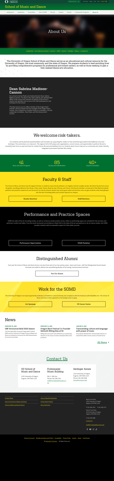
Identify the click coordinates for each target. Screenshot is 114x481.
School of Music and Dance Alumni (15, 440)
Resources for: (72, 1)
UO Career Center (84, 339)
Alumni (64, 51)
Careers (61, 12)
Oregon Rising (9, 433)
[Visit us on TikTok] (96, 464)
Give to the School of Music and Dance (16, 436)
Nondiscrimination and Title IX (44, 473)
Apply (90, 1)
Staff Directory (84, 199)
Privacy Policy (67, 473)
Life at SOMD (43, 12)
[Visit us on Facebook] (87, 464)
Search (103, 1)
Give (98, 1)
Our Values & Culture (42, 51)
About (79, 473)
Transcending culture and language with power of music (92, 364)
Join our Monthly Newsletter (49, 433)
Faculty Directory (30, 199)
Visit (95, 1)
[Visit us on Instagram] (93, 464)
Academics (21, 12)
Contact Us (84, 51)
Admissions (10, 12)
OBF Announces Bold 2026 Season (20, 363)
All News (102, 377)
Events (69, 12)
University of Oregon (51, 476)
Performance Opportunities (30, 278)
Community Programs (82, 12)
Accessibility (58, 473)
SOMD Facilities (84, 278)
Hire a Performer (45, 440)
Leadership (29, 51)
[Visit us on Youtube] (90, 464)
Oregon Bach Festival (47, 436)
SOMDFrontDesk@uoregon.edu (95, 460)
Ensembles (31, 12)
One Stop (85, 1)
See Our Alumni (57, 308)
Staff (58, 51)
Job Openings (30, 339)
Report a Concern (29, 473)
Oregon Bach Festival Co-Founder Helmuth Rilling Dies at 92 (55, 364)
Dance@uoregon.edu (80, 415)
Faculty (52, 12)
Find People (86, 473)
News (77, 51)
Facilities (70, 51)
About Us (95, 12)
